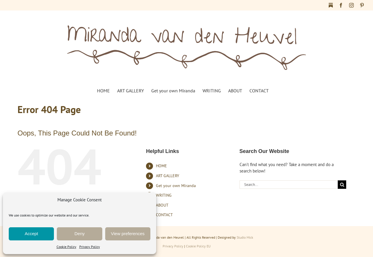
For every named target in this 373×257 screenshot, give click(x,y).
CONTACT (164, 214)
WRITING (164, 195)
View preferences (128, 233)
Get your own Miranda (176, 185)
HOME (161, 165)
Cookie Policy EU (198, 246)
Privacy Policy (89, 246)
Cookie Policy (66, 246)
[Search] (342, 184)
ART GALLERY (167, 175)
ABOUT (162, 205)
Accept (31, 233)
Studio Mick (245, 237)
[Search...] (289, 184)
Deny (79, 233)
